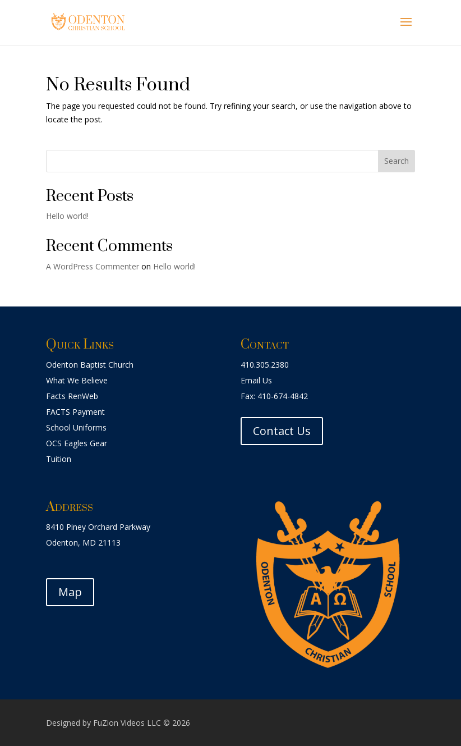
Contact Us (282, 430)
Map (70, 591)
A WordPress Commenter (92, 266)
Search (396, 160)
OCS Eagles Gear (76, 443)
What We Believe (77, 380)
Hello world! (67, 215)
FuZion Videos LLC (128, 722)
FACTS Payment (75, 411)
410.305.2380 (265, 364)
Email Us (256, 380)
